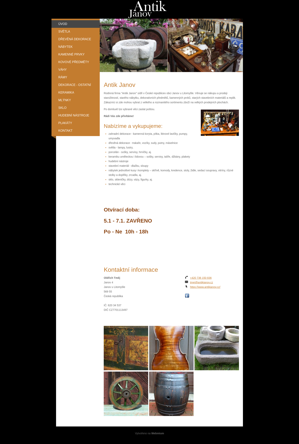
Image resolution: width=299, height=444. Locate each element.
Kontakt (65, 130)
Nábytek (65, 46)
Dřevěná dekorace (74, 39)
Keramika (66, 92)
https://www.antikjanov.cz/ (205, 287)
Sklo (62, 107)
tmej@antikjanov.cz (201, 282)
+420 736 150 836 (200, 277)
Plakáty (65, 123)
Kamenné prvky (71, 54)
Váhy (62, 69)
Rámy (62, 77)
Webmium (157, 433)
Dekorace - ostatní (74, 85)
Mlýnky (64, 100)
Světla (64, 31)
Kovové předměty (73, 62)
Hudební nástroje (73, 115)
